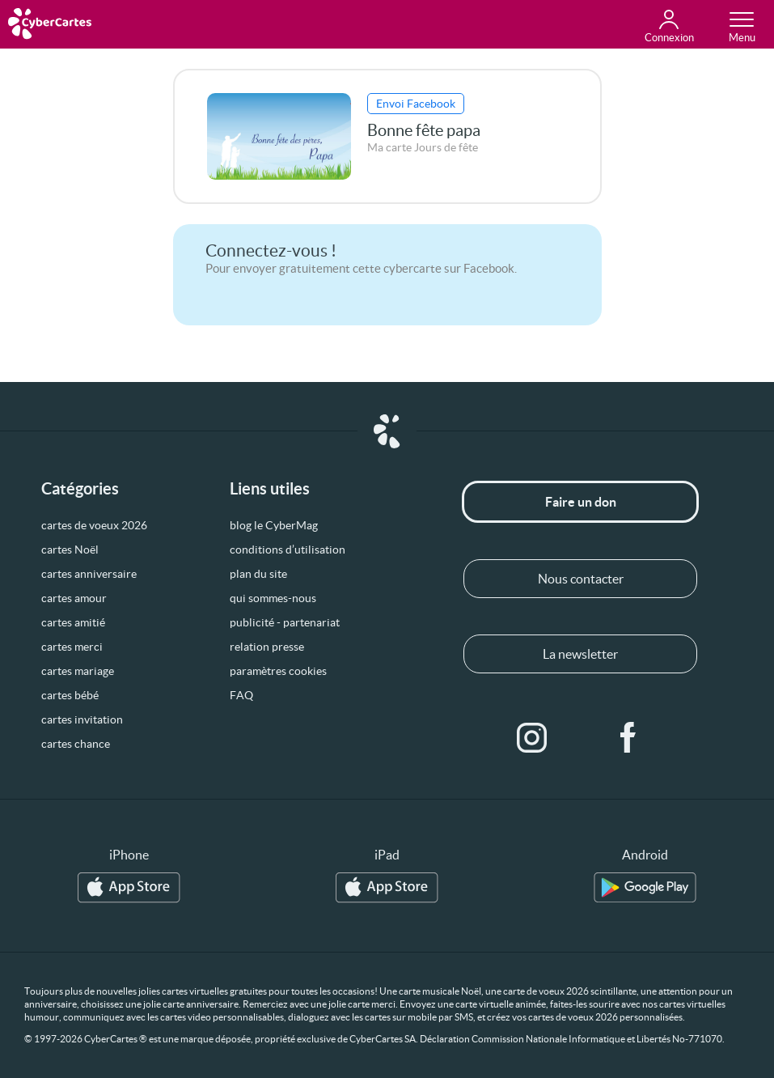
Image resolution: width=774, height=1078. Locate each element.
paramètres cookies (278, 670)
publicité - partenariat (285, 622)
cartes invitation (82, 719)
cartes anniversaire (89, 573)
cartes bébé (70, 695)
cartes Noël (70, 549)
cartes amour (74, 598)
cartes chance (75, 743)
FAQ (241, 695)
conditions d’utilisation (287, 549)
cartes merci (72, 646)
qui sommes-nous (273, 598)
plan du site (258, 573)
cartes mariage (77, 670)
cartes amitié (73, 622)
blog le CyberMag (274, 525)
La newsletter (580, 654)
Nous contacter (581, 578)
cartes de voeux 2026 (94, 525)
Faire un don (580, 501)
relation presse (267, 646)
